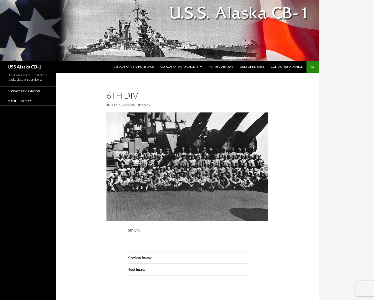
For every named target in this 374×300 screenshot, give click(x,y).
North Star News (220, 66)
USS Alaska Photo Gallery (179, 66)
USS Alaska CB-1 (24, 67)
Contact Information (287, 66)
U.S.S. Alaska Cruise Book (130, 105)
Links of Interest (252, 66)
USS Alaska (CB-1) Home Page (134, 66)
